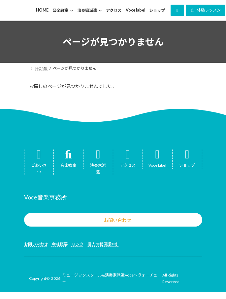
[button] (177, 10)
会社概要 (60, 244)
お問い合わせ (36, 244)
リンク (77, 244)
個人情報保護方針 (103, 244)
